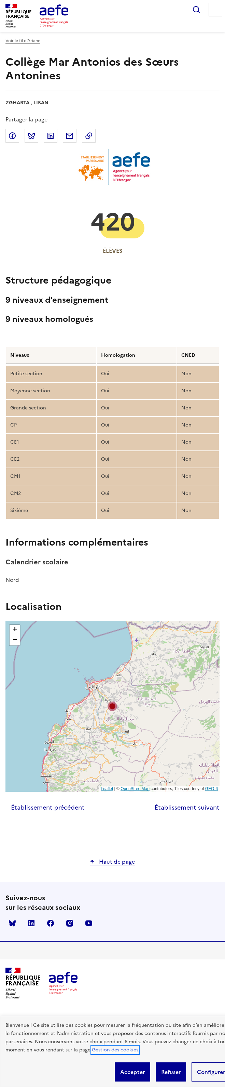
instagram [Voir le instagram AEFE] (69, 923)
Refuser (171, 1072)
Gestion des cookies (115, 1049)
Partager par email (69, 136)
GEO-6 (211, 788)
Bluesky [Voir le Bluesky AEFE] (12, 923)
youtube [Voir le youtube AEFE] (89, 923)
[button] (112, 706)
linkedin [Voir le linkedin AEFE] (31, 923)
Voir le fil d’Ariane (22, 41)
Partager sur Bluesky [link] (31, 136)
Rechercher (196, 9)
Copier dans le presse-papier (89, 136)
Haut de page (116, 861)
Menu (215, 9)
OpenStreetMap (135, 788)
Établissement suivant (187, 807)
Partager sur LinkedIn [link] (50, 136)
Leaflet (107, 788)
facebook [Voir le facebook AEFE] (50, 923)
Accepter (132, 1072)
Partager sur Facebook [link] (12, 136)
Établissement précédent (48, 807)
